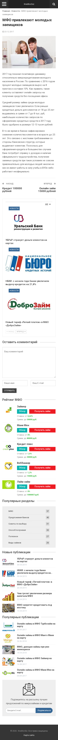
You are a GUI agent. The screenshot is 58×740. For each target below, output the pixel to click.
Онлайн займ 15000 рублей (47, 190)
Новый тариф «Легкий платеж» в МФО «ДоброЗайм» (34, 583)
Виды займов (15, 543)
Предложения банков (19, 517)
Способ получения (17, 530)
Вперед (21, 332)
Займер (21, 406)
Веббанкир (23, 463)
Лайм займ (23, 481)
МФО (11, 511)
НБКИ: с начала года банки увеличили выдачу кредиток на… (34, 571)
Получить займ (42, 411)
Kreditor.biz (29, 4)
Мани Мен (23, 425)
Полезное (13, 536)
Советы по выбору (17, 524)
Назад (10, 332)
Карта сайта (29, 735)
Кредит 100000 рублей (12, 190)
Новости (14, 208)
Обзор (22, 411)
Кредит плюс (25, 444)
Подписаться (44, 710)
